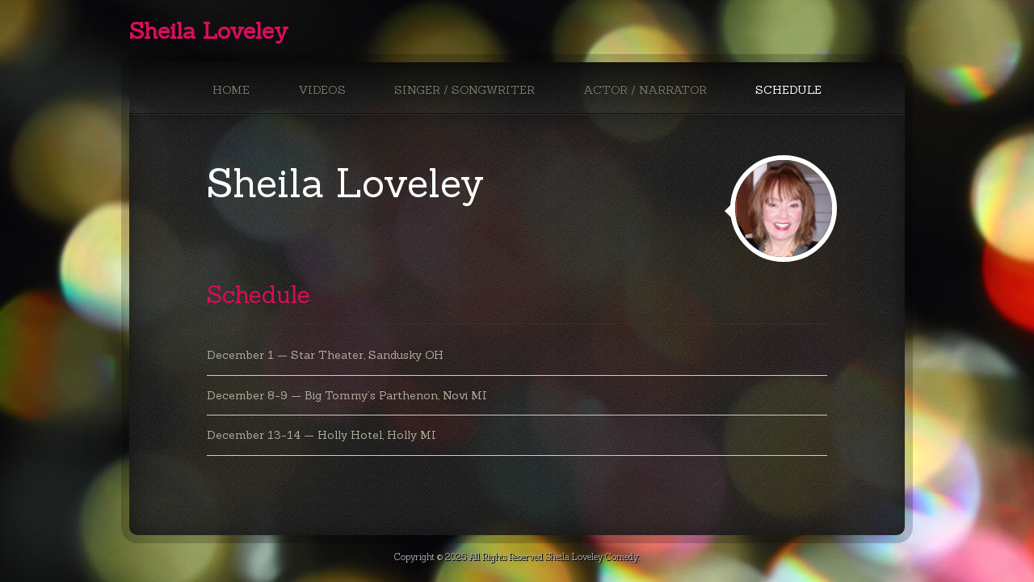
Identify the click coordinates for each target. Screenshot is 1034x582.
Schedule (788, 89)
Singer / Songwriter (464, 89)
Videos (322, 89)
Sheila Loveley (208, 30)
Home (231, 89)
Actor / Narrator (645, 89)
